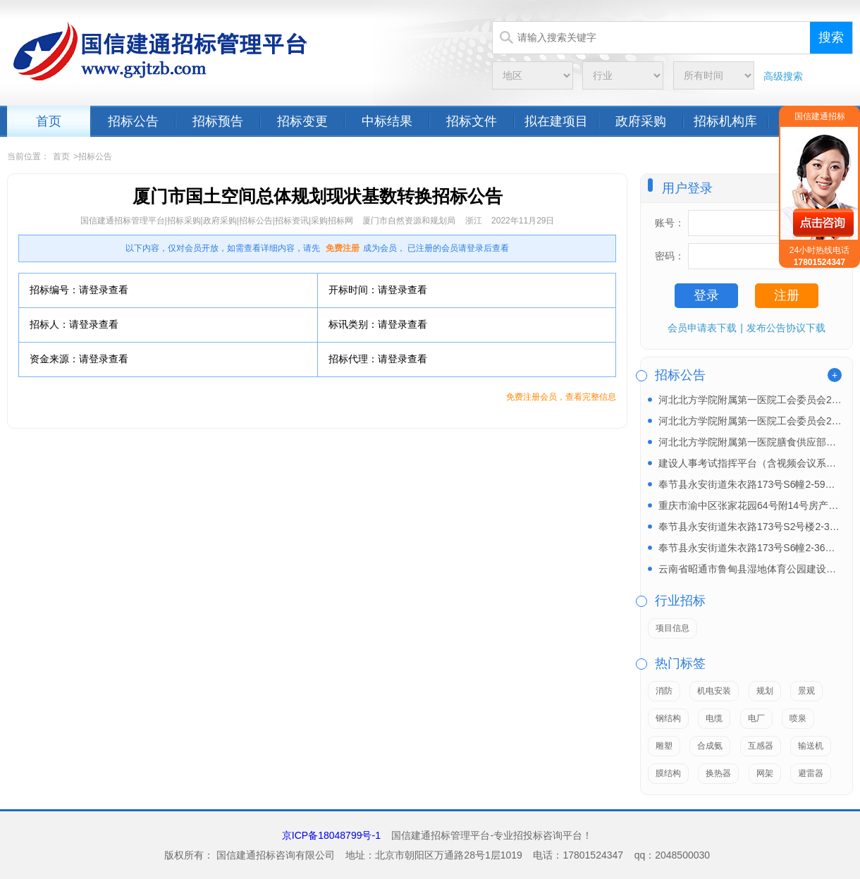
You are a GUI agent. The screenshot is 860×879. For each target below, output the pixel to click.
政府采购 (640, 121)
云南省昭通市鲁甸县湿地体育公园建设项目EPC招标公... (750, 568)
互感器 (760, 746)
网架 (764, 773)
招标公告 (133, 121)
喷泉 (798, 718)
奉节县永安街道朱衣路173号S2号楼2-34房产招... (750, 526)
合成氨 (710, 746)
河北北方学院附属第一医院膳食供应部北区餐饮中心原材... (750, 442)
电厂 (756, 718)
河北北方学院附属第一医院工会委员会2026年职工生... (750, 399)
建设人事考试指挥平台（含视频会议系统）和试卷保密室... (750, 463)
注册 (786, 295)
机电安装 (714, 691)
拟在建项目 (556, 121)
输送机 (810, 746)
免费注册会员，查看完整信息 (561, 397)
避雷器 (810, 773)
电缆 (714, 718)
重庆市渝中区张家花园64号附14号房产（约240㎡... (750, 505)
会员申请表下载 (702, 327)
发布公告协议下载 (786, 327)
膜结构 (668, 773)
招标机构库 (725, 121)
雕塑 (664, 746)
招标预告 (217, 121)
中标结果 (387, 121)
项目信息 (672, 628)
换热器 (718, 773)
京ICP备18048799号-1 (331, 835)
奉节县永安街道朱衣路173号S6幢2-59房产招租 (750, 484)
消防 (664, 691)
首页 (48, 121)
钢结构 (668, 718)
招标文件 (471, 121)
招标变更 (302, 121)
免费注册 (343, 248)
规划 (764, 691)
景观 (806, 691)
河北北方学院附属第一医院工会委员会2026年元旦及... (750, 420)
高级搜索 (783, 76)
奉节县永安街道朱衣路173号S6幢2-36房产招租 (750, 547)
